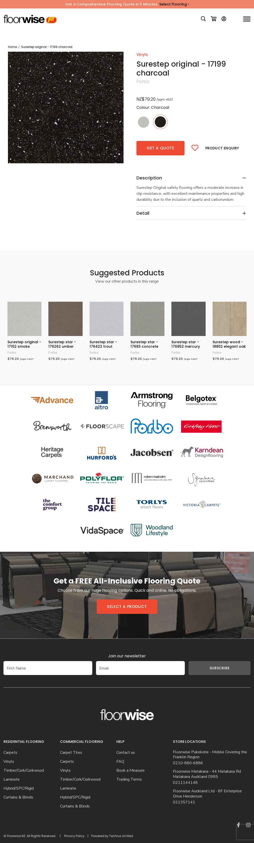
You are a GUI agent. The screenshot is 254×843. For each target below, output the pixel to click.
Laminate (11, 779)
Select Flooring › (174, 4)
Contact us (125, 752)
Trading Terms (129, 779)
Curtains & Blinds (18, 797)
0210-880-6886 (188, 763)
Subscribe (219, 668)
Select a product (127, 606)
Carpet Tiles (71, 752)
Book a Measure (130, 770)
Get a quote (160, 148)
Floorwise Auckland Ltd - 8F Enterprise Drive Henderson (207, 794)
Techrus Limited (121, 836)
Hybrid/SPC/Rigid (18, 788)
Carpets (10, 752)
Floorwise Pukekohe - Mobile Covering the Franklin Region (210, 755)
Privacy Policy (74, 836)
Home (12, 47)
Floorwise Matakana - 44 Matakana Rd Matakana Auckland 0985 (207, 774)
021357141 (184, 802)
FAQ (120, 761)
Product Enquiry (222, 148)
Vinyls (8, 761)
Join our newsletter (127, 656)
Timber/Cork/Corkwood (23, 770)
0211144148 (185, 782)
